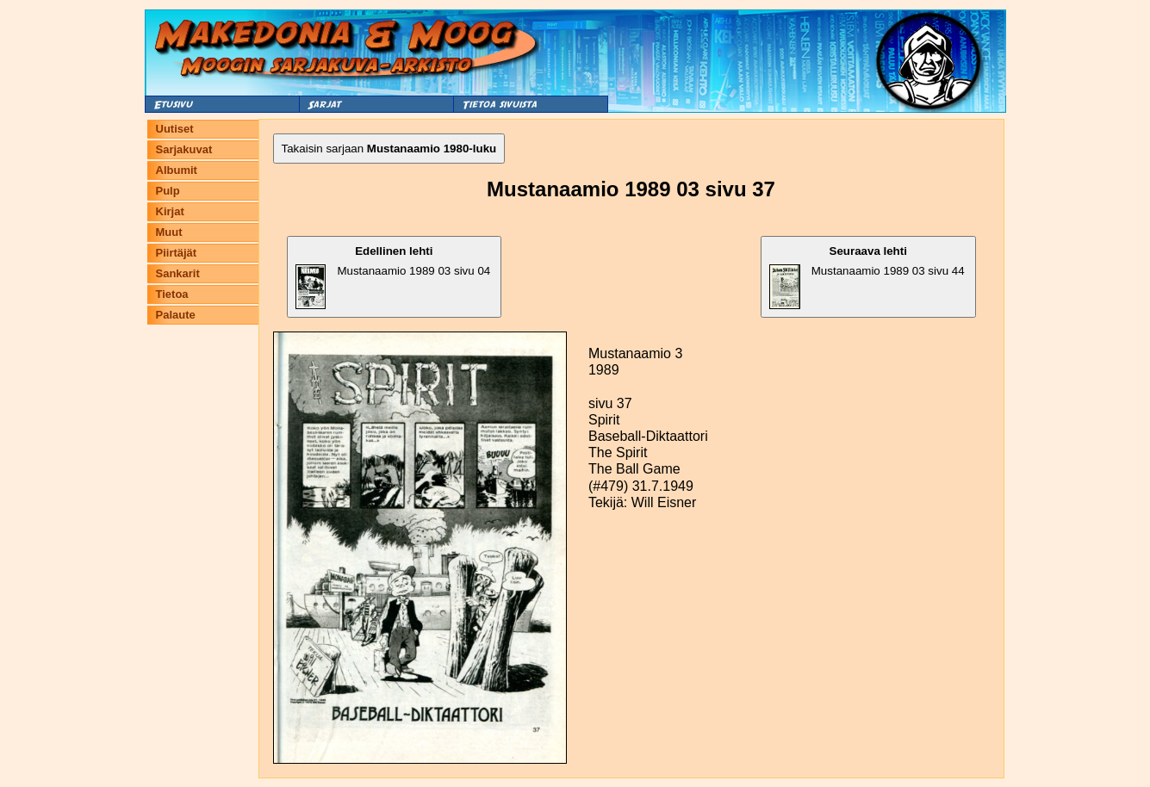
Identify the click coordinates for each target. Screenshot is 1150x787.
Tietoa (172, 294)
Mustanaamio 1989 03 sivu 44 (867, 277)
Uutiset (175, 128)
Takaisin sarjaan (389, 148)
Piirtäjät (176, 252)
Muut (169, 232)
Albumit (176, 170)
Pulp (168, 190)
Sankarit (178, 273)
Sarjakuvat (184, 149)
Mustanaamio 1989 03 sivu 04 (393, 277)
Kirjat (170, 211)
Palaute (176, 314)
